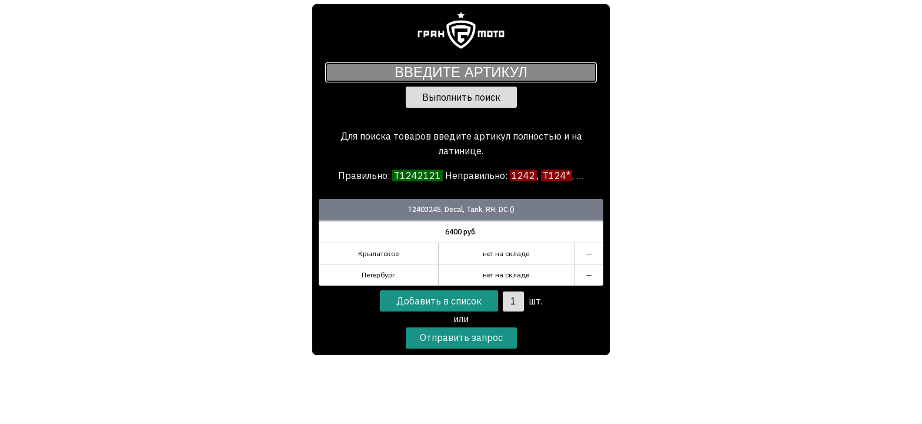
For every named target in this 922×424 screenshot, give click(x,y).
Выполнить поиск (461, 97)
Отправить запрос (461, 337)
